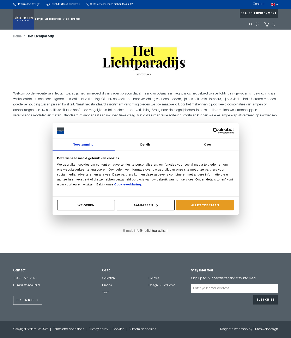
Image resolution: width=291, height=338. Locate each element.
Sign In (273, 24)
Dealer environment (259, 13)
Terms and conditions (68, 329)
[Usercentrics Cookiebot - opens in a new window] (216, 131)
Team (105, 292)
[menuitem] (39, 19)
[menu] (57, 19)
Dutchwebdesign (265, 329)
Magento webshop (234, 329)
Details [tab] (145, 144)
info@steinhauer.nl (28, 285)
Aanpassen (146, 205)
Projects (153, 278)
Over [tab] (207, 144)
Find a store (28, 300)
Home (18, 36)
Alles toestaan (205, 205)
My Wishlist (257, 24)
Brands (107, 285)
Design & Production (161, 285)
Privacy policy (98, 329)
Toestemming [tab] (83, 144)
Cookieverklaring (127, 184)
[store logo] (23, 19)
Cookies (118, 329)
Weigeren (86, 205)
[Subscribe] (265, 300)
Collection (108, 278)
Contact (259, 4)
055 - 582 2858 (26, 278)
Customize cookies (142, 329)
